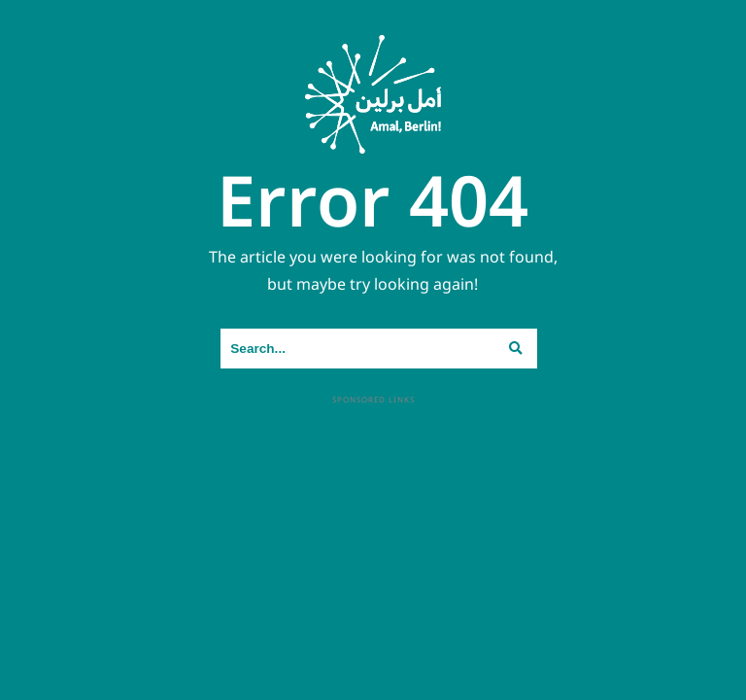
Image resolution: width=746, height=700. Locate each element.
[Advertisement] (373, 543)
